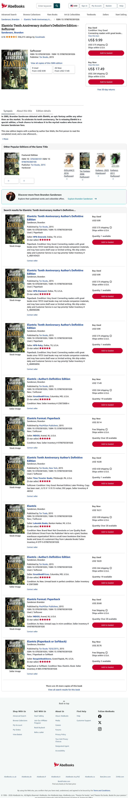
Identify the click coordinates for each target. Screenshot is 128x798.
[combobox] (45, 5)
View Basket (17, 734)
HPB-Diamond (40, 291)
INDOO (36, 435)
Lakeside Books (40, 523)
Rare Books (52, 14)
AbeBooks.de (26, 777)
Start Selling (121, 14)
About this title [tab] (24, 110)
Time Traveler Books (42, 478)
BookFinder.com (64, 782)
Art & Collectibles (72, 14)
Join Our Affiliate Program (40, 721)
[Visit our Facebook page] (100, 716)
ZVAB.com (120, 777)
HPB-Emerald (39, 237)
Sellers (106, 14)
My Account (97, 6)
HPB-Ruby (38, 345)
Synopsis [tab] (8, 110)
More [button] (6, 139)
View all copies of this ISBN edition (46, 63)
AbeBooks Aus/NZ (73, 777)
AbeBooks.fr (41, 777)
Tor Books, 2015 (38, 165)
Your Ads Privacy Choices (61, 740)
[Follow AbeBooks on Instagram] (100, 729)
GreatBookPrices (41, 396)
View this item (93, 36)
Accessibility (60, 751)
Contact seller (32, 261)
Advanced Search (8, 14)
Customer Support (84, 720)
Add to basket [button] (106, 53)
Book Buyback (39, 727)
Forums (58, 730)
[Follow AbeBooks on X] (100, 723)
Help (121, 6)
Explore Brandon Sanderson (82, 198)
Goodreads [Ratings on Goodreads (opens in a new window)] (40, 37)
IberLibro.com (105, 777)
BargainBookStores (42, 658)
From (41, 69)
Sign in (84, 6)
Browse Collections (31, 14)
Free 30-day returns (106, 89)
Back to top (64, 703)
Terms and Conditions (101, 790)
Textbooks (91, 14)
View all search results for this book (64, 689)
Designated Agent (62, 746)
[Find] (57, 5)
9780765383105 (29, 162)
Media (57, 720)
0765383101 (36, 159)
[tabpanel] (42, 127)
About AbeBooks (61, 716)
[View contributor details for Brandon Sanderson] (12, 32)
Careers (58, 725)
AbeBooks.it (55, 777)
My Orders (17, 730)
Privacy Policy (60, 734)
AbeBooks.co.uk (10, 777)
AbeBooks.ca (90, 777)
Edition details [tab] (43, 110)
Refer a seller (39, 732)
